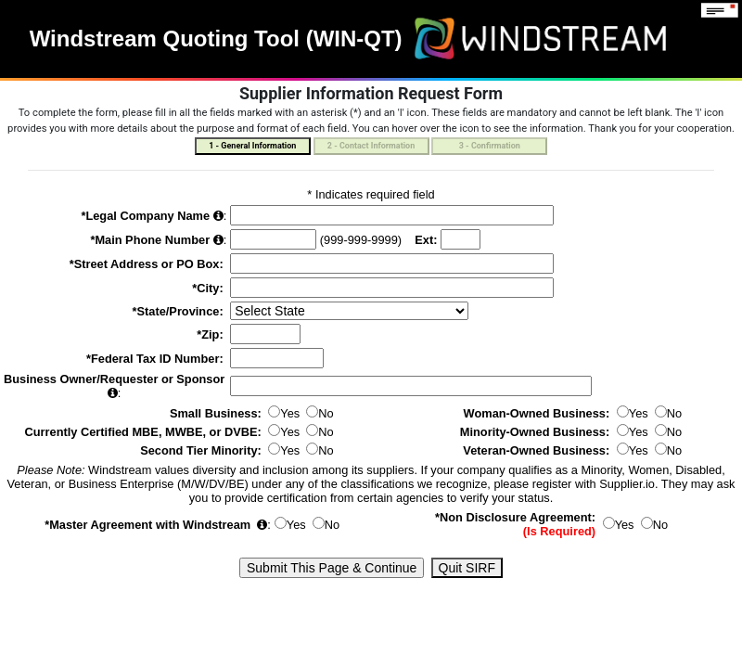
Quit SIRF (467, 567)
